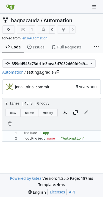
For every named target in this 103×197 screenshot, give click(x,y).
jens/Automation (34, 38)
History (48, 113)
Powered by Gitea (25, 178)
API (72, 192)
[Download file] (64, 112)
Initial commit (36, 86)
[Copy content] (75, 112)
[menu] (37, 192)
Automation (58, 20)
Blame (29, 113)
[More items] (96, 47)
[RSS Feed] (8, 29)
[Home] (10, 7)
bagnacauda (25, 20)
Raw (13, 113)
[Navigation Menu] (94, 6)
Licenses (57, 192)
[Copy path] (57, 72)
